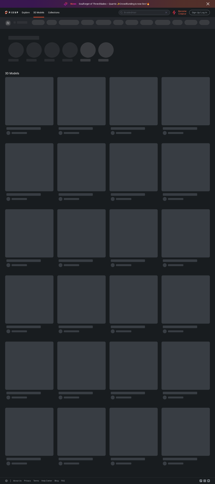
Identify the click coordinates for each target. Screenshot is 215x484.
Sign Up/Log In (199, 12)
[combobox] (116, 12)
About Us (17, 481)
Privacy (27, 481)
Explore (26, 12)
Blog (57, 481)
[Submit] (121, 12)
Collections (54, 12)
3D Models (38, 12)
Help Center (46, 481)
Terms (36, 481)
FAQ (63, 481)
